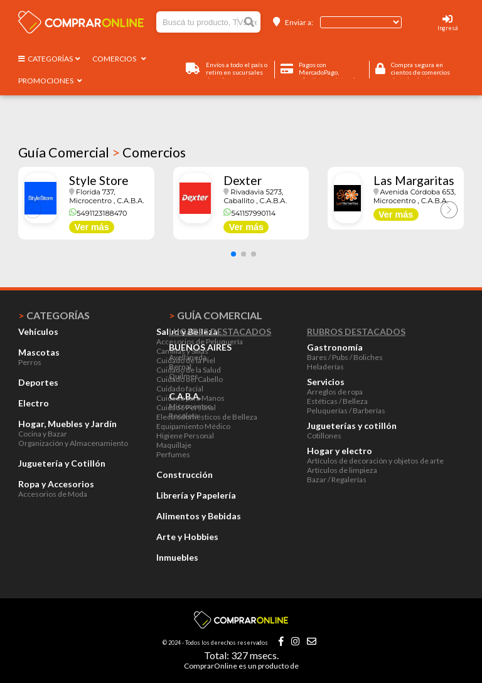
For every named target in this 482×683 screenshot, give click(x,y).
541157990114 (249, 213)
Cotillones (324, 435)
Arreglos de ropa (335, 391)
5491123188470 (98, 213)
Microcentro (190, 406)
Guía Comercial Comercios (102, 152)
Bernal (180, 366)
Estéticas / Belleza (337, 401)
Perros (29, 362)
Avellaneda (187, 357)
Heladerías (325, 366)
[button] (233, 254)
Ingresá (447, 27)
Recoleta (183, 415)
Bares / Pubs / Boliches (345, 357)
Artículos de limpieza (342, 470)
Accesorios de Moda (52, 494)
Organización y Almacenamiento (73, 443)
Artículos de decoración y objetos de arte (375, 460)
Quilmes (183, 376)
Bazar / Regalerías (337, 479)
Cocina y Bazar (42, 433)
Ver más (92, 227)
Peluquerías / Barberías (346, 410)
